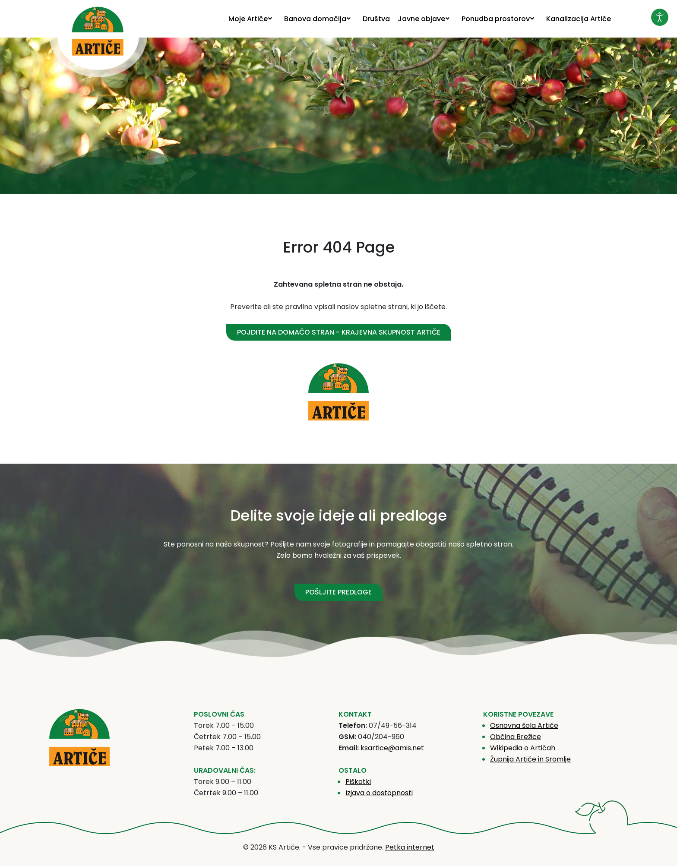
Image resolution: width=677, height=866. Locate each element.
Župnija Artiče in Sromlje (530, 759)
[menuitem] (252, 18)
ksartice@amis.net (392, 748)
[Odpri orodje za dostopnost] (659, 17)
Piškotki (358, 782)
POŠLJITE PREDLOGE (338, 592)
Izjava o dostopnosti (379, 793)
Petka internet (409, 847)
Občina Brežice (515, 737)
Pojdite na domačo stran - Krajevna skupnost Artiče (338, 332)
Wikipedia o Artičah (522, 748)
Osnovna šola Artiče (524, 725)
